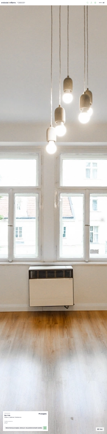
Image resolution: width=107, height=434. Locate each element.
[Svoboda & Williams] (13, 2)
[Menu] (102, 3)
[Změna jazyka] (95, 3)
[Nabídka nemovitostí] (87, 3)
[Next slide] (102, 219)
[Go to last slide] (5, 219)
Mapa (100, 429)
